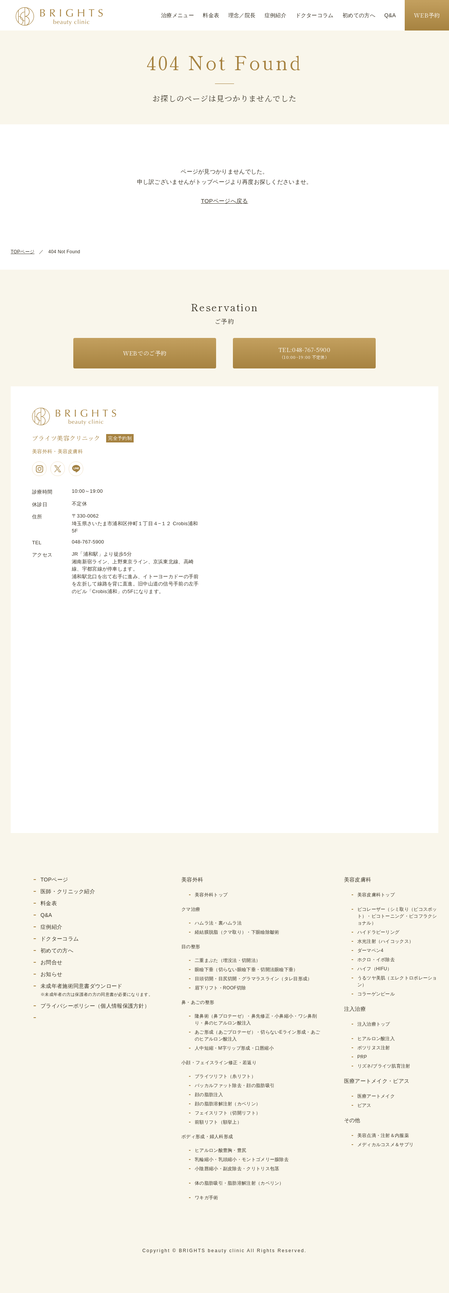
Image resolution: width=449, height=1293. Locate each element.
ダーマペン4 (370, 950)
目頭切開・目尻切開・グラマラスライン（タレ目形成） (253, 978)
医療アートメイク (376, 1096)
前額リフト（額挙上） (218, 1122)
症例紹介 (275, 15)
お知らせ (51, 974)
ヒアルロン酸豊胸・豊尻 (220, 1150)
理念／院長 (242, 15)
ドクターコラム (315, 15)
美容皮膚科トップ (376, 894)
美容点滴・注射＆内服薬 (383, 1135)
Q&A (390, 15)
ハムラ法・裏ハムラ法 (218, 923)
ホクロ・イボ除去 (376, 959)
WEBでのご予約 (144, 353)
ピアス (364, 1105)
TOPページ (22, 251)
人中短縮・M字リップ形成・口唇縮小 (234, 1048)
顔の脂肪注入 (209, 1094)
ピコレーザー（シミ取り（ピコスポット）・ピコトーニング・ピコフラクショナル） (397, 916)
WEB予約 (427, 15)
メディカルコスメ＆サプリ (385, 1144)
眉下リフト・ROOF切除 (220, 988)
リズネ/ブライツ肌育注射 (383, 1066)
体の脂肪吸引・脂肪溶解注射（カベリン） (239, 1183)
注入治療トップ (373, 1024)
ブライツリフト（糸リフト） (225, 1076)
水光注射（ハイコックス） (385, 941)
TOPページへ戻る (224, 201)
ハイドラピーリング (378, 932)
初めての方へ (358, 15)
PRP (362, 1057)
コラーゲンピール (376, 994)
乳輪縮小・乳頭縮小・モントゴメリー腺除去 (242, 1159)
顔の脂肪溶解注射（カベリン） (227, 1103)
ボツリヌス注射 (373, 1047)
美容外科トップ (211, 894)
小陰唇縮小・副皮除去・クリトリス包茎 (237, 1168)
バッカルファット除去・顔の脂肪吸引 (235, 1085)
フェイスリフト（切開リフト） (227, 1113)
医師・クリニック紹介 (67, 891)
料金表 (211, 15)
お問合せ (51, 962)
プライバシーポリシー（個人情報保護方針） (95, 1006)
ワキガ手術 (206, 1197)
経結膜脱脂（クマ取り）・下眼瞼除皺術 (237, 932)
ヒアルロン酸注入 (376, 1038)
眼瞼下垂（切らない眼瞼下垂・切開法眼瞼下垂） (246, 969)
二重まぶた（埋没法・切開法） (227, 960)
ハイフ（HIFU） (374, 968)
